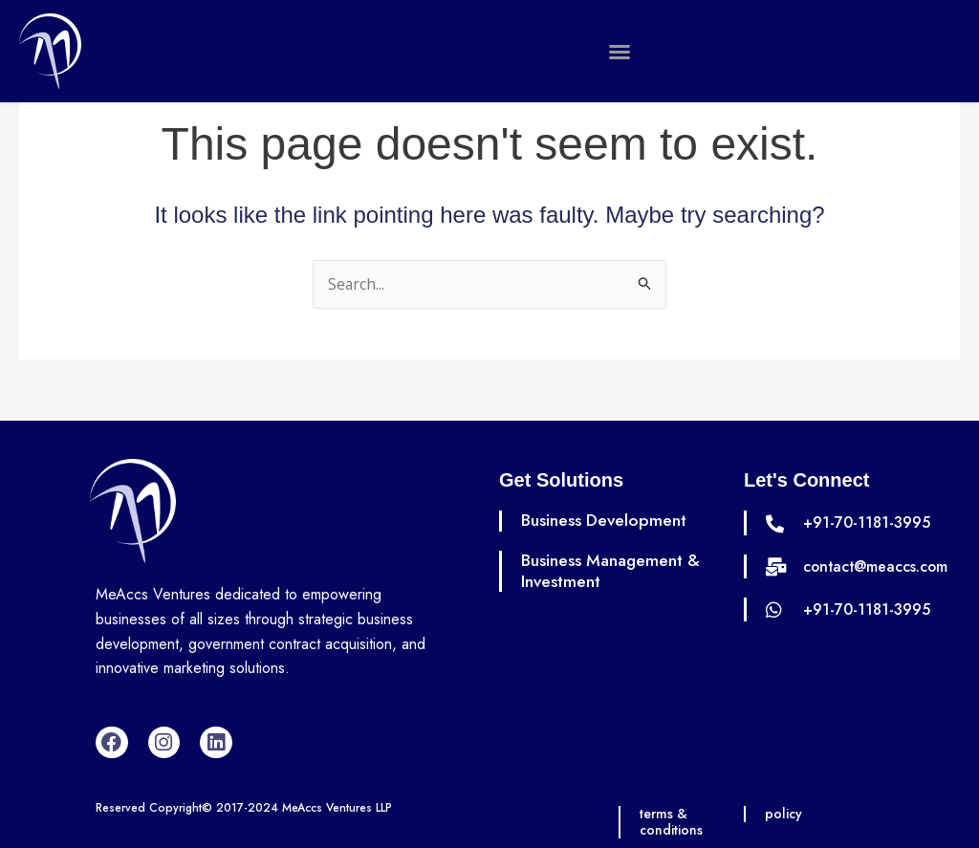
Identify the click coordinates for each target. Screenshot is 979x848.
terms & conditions (672, 822)
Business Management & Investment (613, 571)
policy (784, 814)
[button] (619, 51)
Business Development (605, 521)
